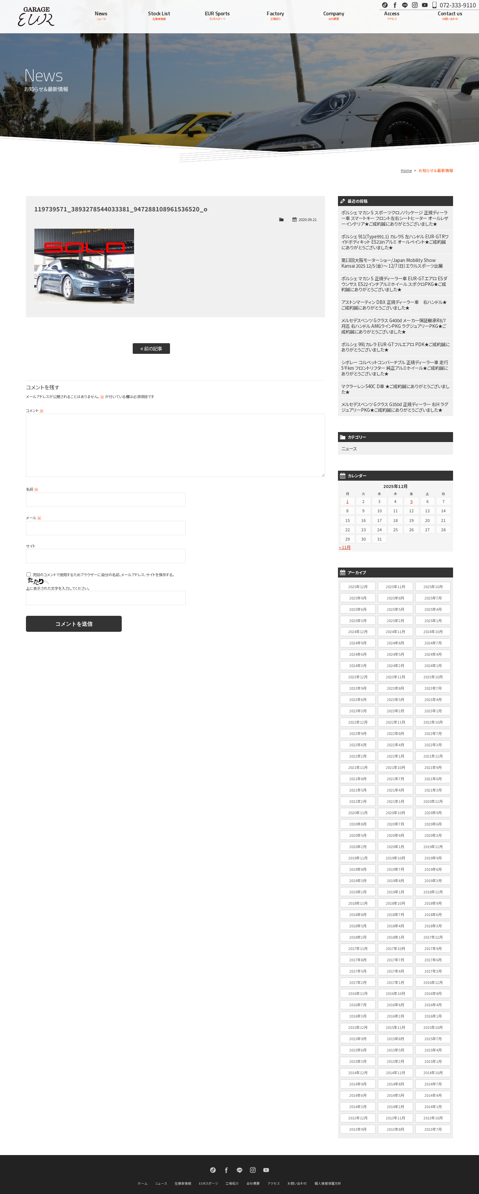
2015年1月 (433, 1045)
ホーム (142, 1167)
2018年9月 (433, 887)
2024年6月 (358, 638)
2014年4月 (433, 1079)
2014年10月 (433, 1056)
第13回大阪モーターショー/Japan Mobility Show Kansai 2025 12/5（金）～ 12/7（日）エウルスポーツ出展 (391, 258)
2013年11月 (395, 1101)
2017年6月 (433, 943)
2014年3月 (358, 1090)
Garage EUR (36, 16)
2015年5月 (395, 1034)
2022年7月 (433, 717)
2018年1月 (395, 921)
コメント (35, 410)
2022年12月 (358, 706)
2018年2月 (358, 921)
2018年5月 (358, 909)
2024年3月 (358, 649)
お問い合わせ (297, 1167)
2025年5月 (395, 593)
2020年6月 (433, 808)
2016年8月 (433, 977)
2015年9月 (358, 1022)
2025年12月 (358, 570)
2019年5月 (358, 864)
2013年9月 (358, 1113)
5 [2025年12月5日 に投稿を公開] (411, 485)
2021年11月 (358, 751)
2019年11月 (358, 841)
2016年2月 (395, 1000)
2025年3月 (358, 604)
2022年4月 (395, 728)
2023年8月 (395, 672)
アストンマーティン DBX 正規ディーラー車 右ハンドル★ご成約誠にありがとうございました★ (393, 297)
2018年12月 (433, 875)
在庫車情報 (183, 1167)
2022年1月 (395, 740)
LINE (405, 5)
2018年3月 (433, 909)
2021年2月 (358, 785)
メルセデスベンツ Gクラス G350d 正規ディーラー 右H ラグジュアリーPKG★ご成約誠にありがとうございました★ (394, 392)
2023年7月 (433, 672)
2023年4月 (433, 683)
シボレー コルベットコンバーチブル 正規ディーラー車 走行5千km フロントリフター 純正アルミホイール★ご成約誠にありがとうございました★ (395, 356)
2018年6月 (433, 898)
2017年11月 (358, 932)
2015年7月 (433, 1022)
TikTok (385, 5)
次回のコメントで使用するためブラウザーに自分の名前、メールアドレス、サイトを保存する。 (103, 574)
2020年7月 (395, 808)
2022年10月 (433, 706)
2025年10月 (433, 570)
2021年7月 (395, 762)
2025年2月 (395, 604)
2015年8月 (395, 1022)
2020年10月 (395, 796)
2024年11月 (395, 615)
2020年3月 (433, 819)
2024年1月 (433, 649)
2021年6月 (433, 762)
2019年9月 (433, 841)
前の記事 (151, 348)
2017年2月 (358, 966)
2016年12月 (433, 966)
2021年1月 (395, 785)
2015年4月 (433, 1034)
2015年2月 (395, 1045)
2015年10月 (433, 1011)
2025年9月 (358, 582)
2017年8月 (358, 943)
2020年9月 (433, 796)
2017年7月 (395, 943)
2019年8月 (358, 853)
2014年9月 (358, 1068)
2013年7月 (433, 1113)
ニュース (348, 433)
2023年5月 (395, 683)
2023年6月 (358, 683)
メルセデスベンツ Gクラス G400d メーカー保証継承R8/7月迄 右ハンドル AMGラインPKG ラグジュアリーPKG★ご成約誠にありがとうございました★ (395, 317)
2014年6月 (358, 1079)
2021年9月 (433, 751)
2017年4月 (395, 955)
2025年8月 (395, 582)
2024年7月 (433, 627)
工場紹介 (232, 1167)
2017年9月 (433, 932)
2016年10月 (395, 977)
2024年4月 (433, 638)
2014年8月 (395, 1068)
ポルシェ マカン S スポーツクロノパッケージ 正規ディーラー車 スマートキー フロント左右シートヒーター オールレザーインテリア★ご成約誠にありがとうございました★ (395, 217)
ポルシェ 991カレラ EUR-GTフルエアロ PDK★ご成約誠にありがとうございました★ (394, 336)
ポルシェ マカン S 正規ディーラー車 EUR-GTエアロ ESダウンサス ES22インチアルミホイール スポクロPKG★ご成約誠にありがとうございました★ (395, 278)
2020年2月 (358, 830)
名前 (32, 489)
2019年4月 (395, 864)
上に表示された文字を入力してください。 (57, 588)
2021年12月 (433, 740)
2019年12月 (433, 830)
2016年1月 (433, 1000)
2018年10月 (395, 887)
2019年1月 (395, 875)
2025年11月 (395, 570)
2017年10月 (395, 932)
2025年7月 (433, 582)
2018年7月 (395, 898)
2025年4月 (433, 593)
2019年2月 (358, 875)
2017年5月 (358, 955)
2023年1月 (433, 694)
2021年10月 (395, 751)
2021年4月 (395, 774)
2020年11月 (358, 796)
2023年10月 (433, 660)
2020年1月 (395, 830)
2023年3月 (358, 694)
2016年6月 (395, 989)
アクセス (273, 1167)
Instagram (415, 5)
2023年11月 (395, 660)
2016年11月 (358, 977)
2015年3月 (358, 1045)
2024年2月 (395, 649)
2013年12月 (358, 1101)
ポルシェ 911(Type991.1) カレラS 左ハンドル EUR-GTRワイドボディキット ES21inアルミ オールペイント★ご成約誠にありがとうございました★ (394, 239)
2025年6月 (358, 593)
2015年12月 (358, 1011)
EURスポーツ (208, 1167)
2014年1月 (433, 1090)
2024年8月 (395, 627)
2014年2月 (395, 1090)
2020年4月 (395, 819)
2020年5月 (358, 819)
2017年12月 (433, 921)
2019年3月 (433, 864)
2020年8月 (358, 808)
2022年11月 (395, 706)
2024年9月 (358, 627)
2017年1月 (395, 966)
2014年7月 (433, 1068)
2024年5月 (395, 638)
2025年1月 (433, 604)
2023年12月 (358, 660)
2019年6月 (433, 853)
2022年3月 (433, 728)
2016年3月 (358, 1000)
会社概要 (253, 1167)
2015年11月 (395, 1011)
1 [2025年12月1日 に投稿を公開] (347, 485)
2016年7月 (358, 989)
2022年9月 (358, 717)
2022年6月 (358, 728)
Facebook (395, 5)
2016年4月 (433, 989)
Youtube (425, 5)
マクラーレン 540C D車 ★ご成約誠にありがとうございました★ (393, 375)
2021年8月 (358, 762)
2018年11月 (358, 887)
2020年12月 (433, 785)
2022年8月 (395, 717)
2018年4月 (395, 909)
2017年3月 (433, 955)
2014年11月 (395, 1056)
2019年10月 (395, 841)
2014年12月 (358, 1056)
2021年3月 (433, 774)
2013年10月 (433, 1101)
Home (406, 170)
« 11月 (345, 531)
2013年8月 (395, 1113)
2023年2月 (395, 694)
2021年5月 (358, 774)
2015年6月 (358, 1034)
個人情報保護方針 (328, 1167)
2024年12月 (358, 615)
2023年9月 (358, 672)
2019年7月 (395, 853)
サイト (30, 546)
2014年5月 (395, 1079)
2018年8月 (358, 898)
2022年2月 (358, 740)
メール (33, 517)
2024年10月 (433, 615)
